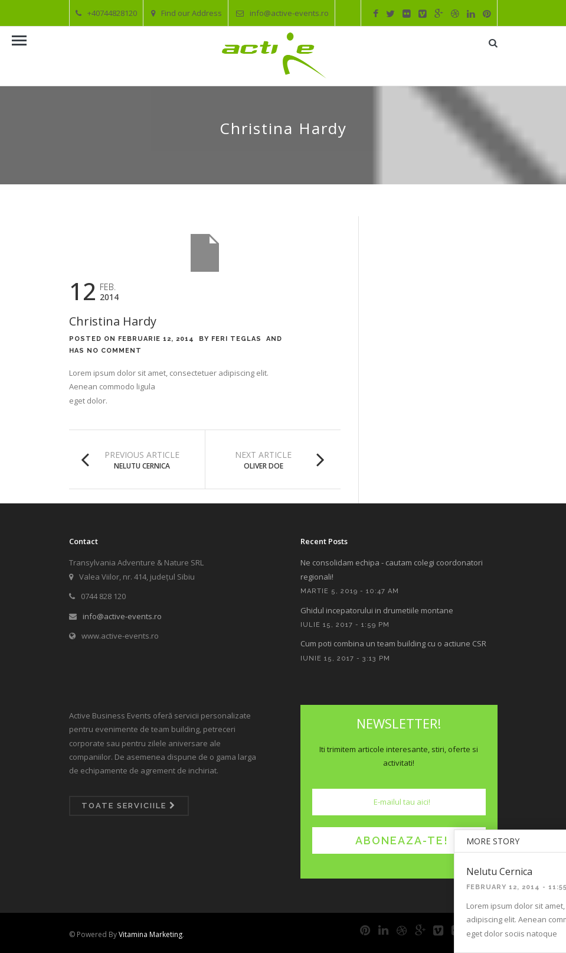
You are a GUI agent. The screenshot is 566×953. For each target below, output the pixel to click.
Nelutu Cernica (142, 466)
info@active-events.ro (282, 13)
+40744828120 (106, 13)
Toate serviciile (128, 805)
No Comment (114, 350)
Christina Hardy (112, 321)
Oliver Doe (263, 466)
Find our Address (186, 13)
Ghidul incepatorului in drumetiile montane (376, 610)
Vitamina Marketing (150, 934)
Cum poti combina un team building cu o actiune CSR (393, 643)
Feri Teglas (236, 339)
